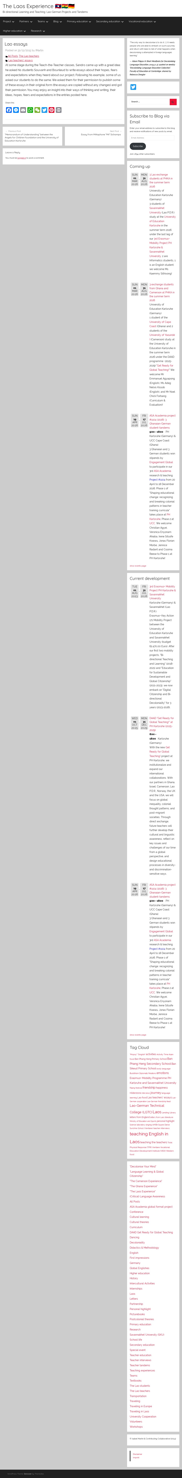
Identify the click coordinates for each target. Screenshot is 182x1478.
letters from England (140, 1117)
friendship (149, 1087)
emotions (163, 1073)
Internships (136, 1288)
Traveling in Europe (141, 1406)
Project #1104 (157, 479)
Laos (157, 1112)
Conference (136, 1211)
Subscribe (138, 146)
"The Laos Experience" (143, 1191)
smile (155, 1124)
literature (169, 1117)
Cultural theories (139, 1222)
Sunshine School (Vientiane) (141, 1128)
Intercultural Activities (142, 1283)
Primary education (79, 21)
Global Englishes (139, 1268)
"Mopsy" (133, 1054)
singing (149, 1125)
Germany (135, 1263)
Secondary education (110, 21)
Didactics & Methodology (144, 1247)
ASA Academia (162, 471)
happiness (162, 1087)
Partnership (136, 1304)
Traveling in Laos (139, 1411)
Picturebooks (137, 1314)
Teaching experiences (142, 1370)
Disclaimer (137, 1454)
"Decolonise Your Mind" (143, 1166)
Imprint (136, 1457)
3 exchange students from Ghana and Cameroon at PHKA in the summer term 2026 (162, 292)
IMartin (39, 50)
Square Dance (164, 1125)
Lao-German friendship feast (159, 1101)
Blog (57, 21)
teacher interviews (161, 1128)
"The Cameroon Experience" (146, 1181)
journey (156, 1092)
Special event (138, 1350)
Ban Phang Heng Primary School (151, 1059)
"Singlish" (141, 1054)
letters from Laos (157, 1117)
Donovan (27, 1474)
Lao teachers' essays (20, 60)
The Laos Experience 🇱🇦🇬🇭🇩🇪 (39, 6)
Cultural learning (139, 1216)
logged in (21, 158)
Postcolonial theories (142, 1319)
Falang (132, 1088)
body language (163, 1069)
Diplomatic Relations (147, 1073)
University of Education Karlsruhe (162, 221)
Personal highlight (140, 1309)
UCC (152, 523)
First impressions (139, 1257)
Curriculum (136, 1227)
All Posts (13, 56)
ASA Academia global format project (151, 1206)
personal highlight (165, 1121)
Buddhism (134, 1073)
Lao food (142, 1097)
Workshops (136, 1426)
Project (9, 21)
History (134, 1278)
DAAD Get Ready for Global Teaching (151, 1232)
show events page (138, 566)
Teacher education (140, 1355)
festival (139, 1088)
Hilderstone (135, 1093)
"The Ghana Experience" (143, 1186)
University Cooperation (143, 1416)
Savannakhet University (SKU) (147, 1334)
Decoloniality (137, 1242)
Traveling (135, 1401)
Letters (134, 1298)
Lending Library (169, 1113)
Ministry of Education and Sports (143, 1121)
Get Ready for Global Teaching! (159, 752)
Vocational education (142, 21)
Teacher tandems (140, 1365)
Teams (43, 21)
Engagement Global (161, 462)
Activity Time (162, 1054)
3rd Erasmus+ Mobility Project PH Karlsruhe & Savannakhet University (160, 247)
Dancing (134, 1237)
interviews (146, 1093)
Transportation (138, 1396)
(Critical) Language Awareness (147, 1196)
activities (151, 1054)
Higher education (14, 30)
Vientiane (156, 1147)
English (134, 1252)
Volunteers (136, 1421)
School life (136, 1339)
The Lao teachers (29, 56)
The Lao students (140, 1385)
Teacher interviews (140, 1360)
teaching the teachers (153, 1142)
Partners (26, 21)
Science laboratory (137, 1125)
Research (38, 30)
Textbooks (135, 1380)
